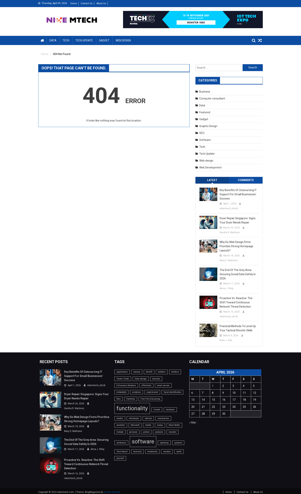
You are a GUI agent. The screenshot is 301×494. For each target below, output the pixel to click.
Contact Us (87, 3)
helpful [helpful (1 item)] (120, 418)
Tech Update (84, 40)
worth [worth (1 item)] (178, 451)
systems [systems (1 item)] (178, 442)
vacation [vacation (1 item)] (167, 451)
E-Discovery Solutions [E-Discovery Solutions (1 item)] (126, 385)
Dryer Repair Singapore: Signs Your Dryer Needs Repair (238, 220)
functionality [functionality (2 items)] (132, 408)
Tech (66, 40)
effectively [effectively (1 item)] (146, 385)
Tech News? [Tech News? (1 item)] (122, 451)
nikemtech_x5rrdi (229, 208)
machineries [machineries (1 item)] (163, 418)
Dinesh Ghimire (112, 489)
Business (204, 91)
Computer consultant (212, 98)
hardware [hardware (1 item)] (170, 409)
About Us (101, 3)
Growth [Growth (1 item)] (157, 409)
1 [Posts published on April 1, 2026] (212, 385)
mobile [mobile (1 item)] (148, 425)
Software (205, 139)
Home (73, 3)
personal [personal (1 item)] (133, 432)
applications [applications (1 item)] (122, 372)
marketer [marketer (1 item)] (121, 425)
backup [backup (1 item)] (136, 372)
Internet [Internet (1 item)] (148, 418)
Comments (246, 180)
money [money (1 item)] (160, 425)
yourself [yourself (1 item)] (120, 458)
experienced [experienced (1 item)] (152, 392)
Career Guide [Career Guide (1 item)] (123, 378)
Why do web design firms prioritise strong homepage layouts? (236, 246)
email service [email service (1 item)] (163, 385)
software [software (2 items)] (143, 441)
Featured (204, 112)
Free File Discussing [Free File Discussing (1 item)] (150, 399)
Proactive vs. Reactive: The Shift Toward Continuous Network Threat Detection (236, 302)
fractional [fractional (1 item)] (130, 399)
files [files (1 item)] (119, 399)
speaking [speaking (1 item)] (164, 442)
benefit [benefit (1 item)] (149, 372)
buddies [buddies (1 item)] (161, 372)
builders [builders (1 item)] (175, 372)
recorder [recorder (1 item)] (172, 432)
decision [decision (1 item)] (156, 378)
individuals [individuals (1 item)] (134, 418)
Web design (123, 40)
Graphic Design (208, 126)
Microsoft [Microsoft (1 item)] (135, 425)
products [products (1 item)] (159, 432)
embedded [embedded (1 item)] (121, 392)
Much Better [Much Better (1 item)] (174, 425)
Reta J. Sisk (226, 340)
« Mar (192, 422)
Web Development (210, 167)
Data (53, 40)
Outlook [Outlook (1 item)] (120, 432)
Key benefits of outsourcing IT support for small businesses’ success (238, 194)
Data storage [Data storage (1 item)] (141, 378)
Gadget (104, 40)
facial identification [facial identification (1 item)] (172, 392)
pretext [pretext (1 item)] (146, 432)
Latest (212, 180)
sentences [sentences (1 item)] (121, 442)
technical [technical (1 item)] (137, 451)
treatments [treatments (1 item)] (152, 451)
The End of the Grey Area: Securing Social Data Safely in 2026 (238, 274)
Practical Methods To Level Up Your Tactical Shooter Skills (238, 328)
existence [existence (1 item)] (136, 392)
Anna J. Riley (226, 288)
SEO (201, 133)
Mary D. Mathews (229, 260)
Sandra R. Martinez (230, 232)
